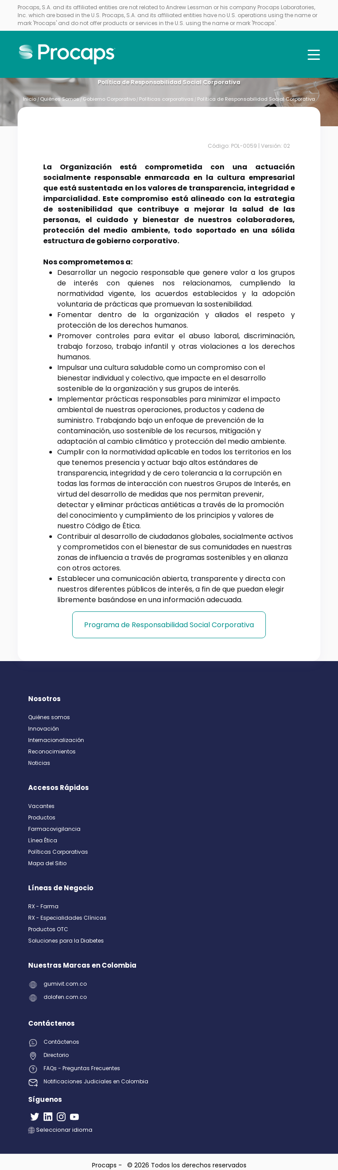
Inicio (30, 98)
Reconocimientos (52, 751)
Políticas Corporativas (58, 852)
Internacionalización (56, 740)
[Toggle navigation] (313, 54)
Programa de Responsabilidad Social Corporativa (169, 625)
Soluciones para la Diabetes (66, 940)
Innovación (43, 728)
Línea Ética (42, 840)
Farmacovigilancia (54, 829)
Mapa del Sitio (47, 863)
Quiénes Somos (59, 98)
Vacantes (41, 806)
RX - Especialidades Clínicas (67, 917)
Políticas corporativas (166, 98)
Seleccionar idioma (60, 1130)
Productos (41, 817)
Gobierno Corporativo (109, 98)
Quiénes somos (49, 717)
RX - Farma (43, 906)
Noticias (39, 763)
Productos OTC (48, 929)
